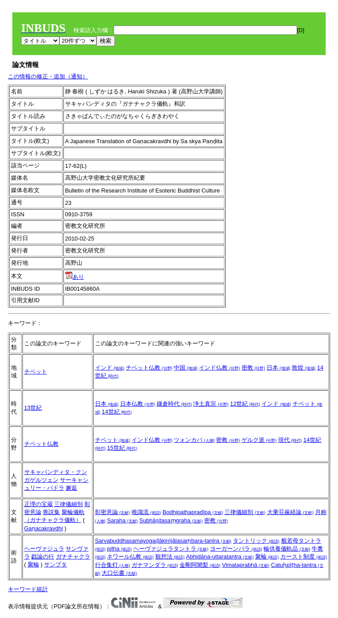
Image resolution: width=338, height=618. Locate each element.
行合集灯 (112, 565)
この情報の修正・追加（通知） (48, 76)
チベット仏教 (149, 367)
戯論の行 (42, 556)
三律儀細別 (68, 504)
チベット (35, 371)
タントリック (256, 540)
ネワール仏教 (130, 556)
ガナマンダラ (155, 565)
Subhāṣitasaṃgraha (170, 520)
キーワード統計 (28, 589)
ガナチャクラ (73, 556)
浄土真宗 (210, 403)
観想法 (170, 556)
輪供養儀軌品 (287, 548)
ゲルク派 (259, 440)
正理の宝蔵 (38, 504)
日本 (278, 367)
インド (110, 367)
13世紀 (33, 407)
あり (74, 277)
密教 (253, 367)
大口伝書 (119, 573)
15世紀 (122, 447)
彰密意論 (112, 512)
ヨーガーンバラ (236, 548)
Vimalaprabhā (245, 565)
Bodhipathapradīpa (192, 512)
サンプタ (55, 564)
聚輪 (33, 564)
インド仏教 (219, 367)
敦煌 (304, 367)
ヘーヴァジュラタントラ (171, 548)
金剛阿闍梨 (200, 565)
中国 (186, 367)
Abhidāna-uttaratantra (220, 556)
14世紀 (117, 411)
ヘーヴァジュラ (44, 548)
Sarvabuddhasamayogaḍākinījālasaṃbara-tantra (163, 540)
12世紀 (245, 403)
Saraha (122, 520)
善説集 (51, 512)
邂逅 (71, 488)
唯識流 (146, 512)
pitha (119, 548)
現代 (290, 440)
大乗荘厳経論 (290, 512)
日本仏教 (137, 403)
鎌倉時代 (174, 403)
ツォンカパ (194, 440)
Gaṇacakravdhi (43, 528)
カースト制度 (303, 556)
